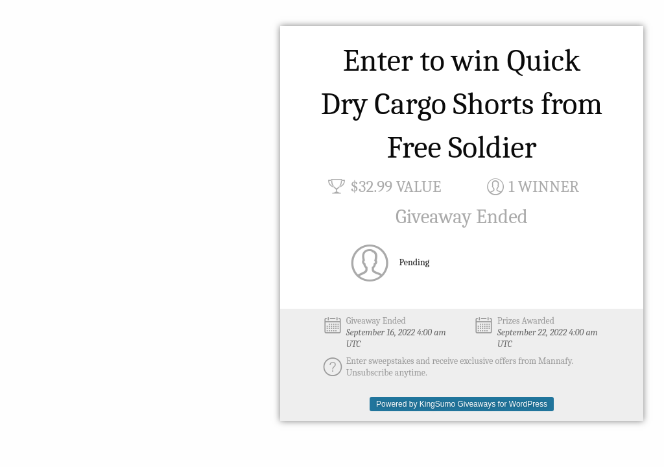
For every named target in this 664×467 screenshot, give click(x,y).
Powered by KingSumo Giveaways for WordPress (461, 404)
